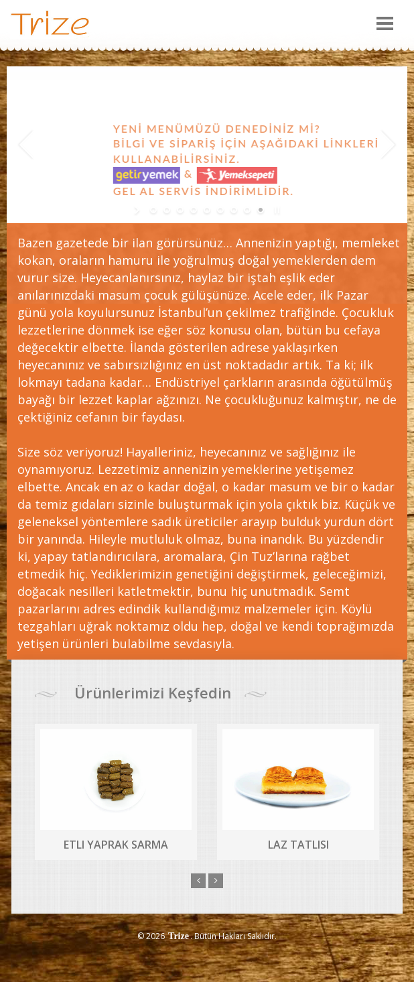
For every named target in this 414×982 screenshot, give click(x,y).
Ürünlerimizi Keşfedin (151, 692)
